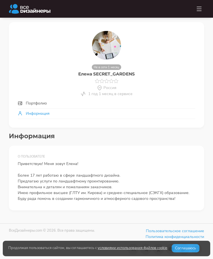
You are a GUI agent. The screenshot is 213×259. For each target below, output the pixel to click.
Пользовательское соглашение (175, 231)
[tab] (106, 103)
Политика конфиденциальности (175, 236)
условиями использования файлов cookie (132, 247)
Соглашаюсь (185, 248)
